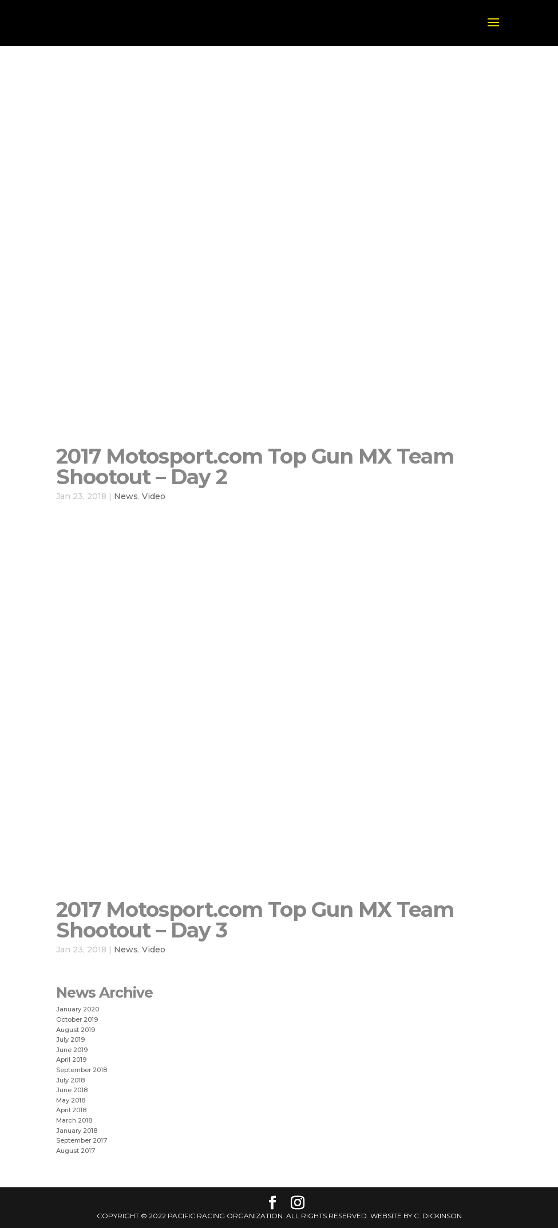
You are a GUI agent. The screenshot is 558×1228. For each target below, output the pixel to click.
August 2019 (75, 1030)
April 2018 (71, 1110)
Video (153, 496)
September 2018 (81, 1070)
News (126, 496)
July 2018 (70, 1080)
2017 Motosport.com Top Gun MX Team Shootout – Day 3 (255, 920)
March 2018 (74, 1120)
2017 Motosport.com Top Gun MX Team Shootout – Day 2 (255, 466)
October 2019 (77, 1019)
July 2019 (70, 1039)
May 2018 (70, 1100)
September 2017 (81, 1140)
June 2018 (72, 1090)
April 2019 (71, 1060)
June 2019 (72, 1050)
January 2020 (77, 1009)
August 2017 (75, 1151)
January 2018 (76, 1131)
